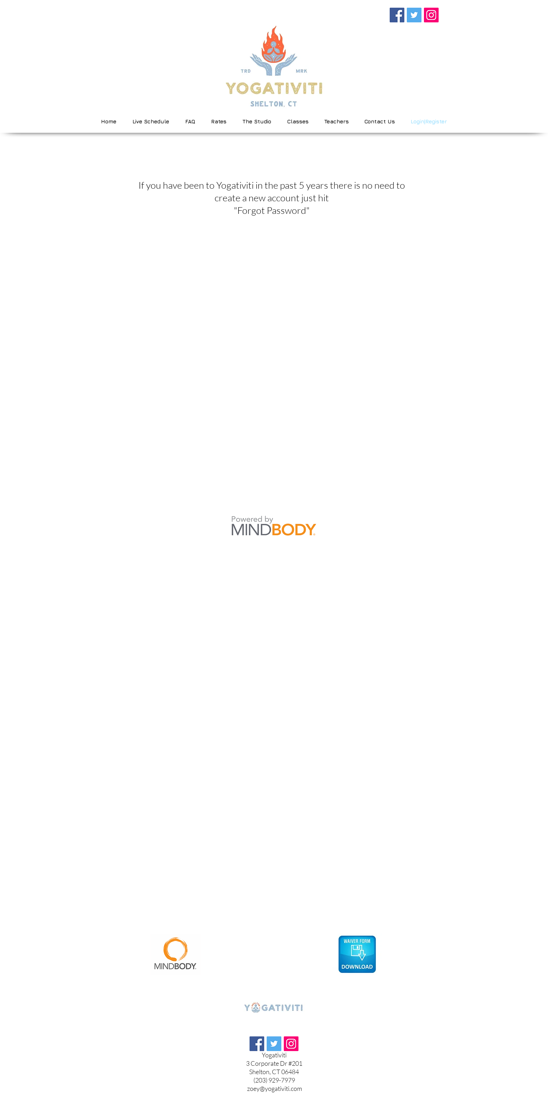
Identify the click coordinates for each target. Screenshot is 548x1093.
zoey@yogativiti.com (274, 1088)
